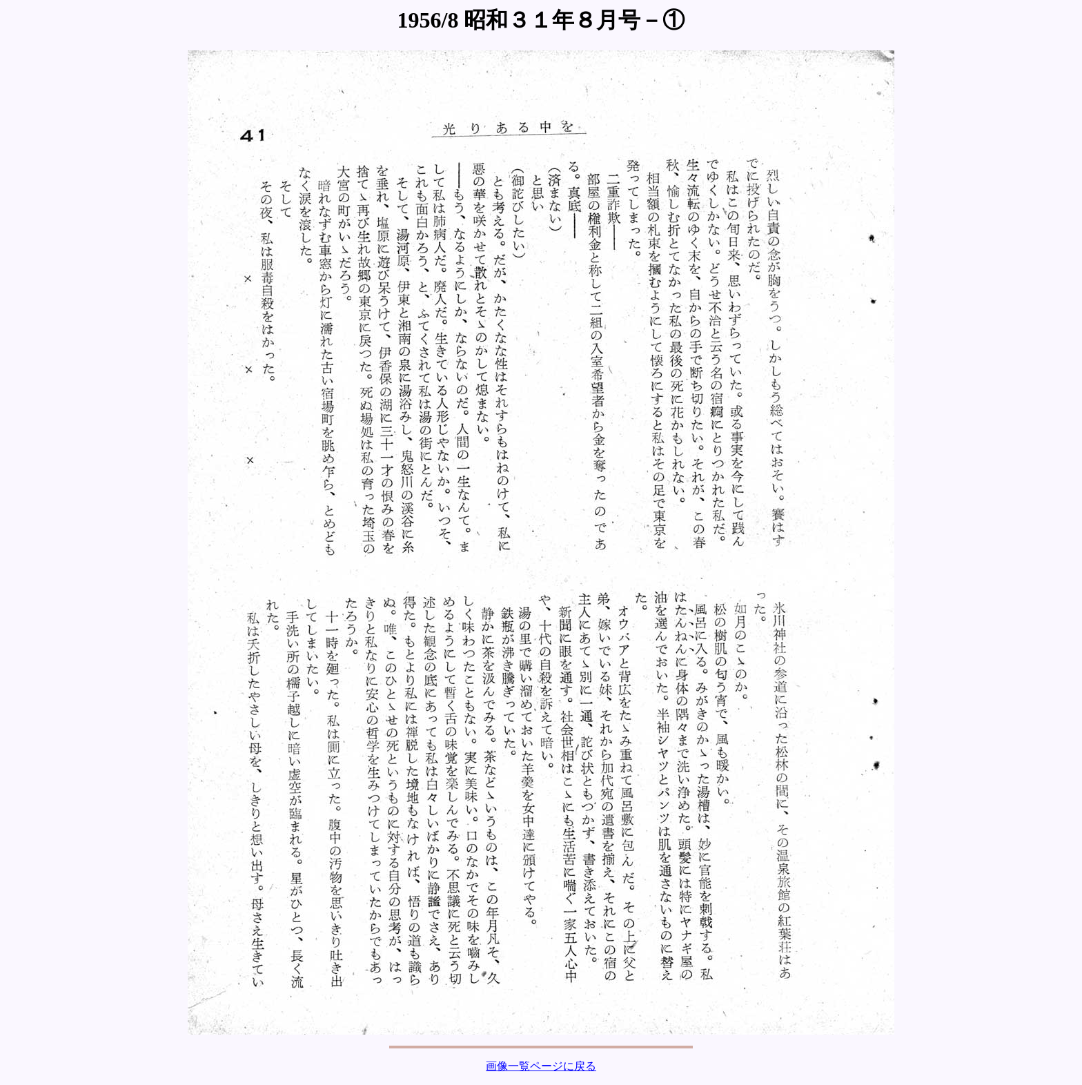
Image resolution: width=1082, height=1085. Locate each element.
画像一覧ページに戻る (541, 1066)
